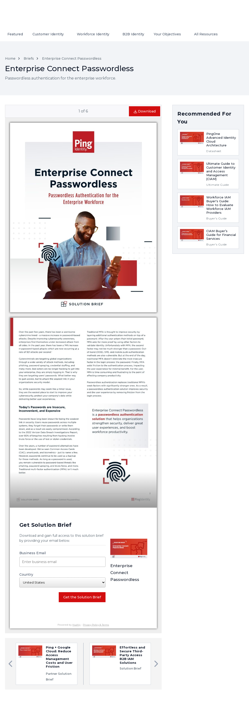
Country (62, 579)
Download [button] (144, 111)
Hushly (76, 624)
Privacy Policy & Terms (96, 624)
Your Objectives (167, 34)
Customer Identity (48, 34)
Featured (15, 34)
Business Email (62, 559)
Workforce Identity (93, 34)
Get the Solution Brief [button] (82, 597)
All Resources (206, 34)
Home (10, 58)
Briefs (29, 58)
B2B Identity (133, 34)
